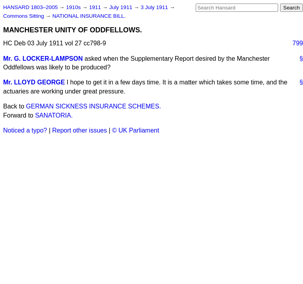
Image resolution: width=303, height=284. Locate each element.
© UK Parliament (135, 130)
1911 (96, 7)
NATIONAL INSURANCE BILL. (89, 16)
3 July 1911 (154, 7)
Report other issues (79, 130)
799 (297, 43)
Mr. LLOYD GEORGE (34, 82)
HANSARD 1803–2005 (30, 7)
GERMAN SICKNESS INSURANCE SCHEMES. (93, 106)
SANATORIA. (54, 115)
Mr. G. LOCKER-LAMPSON (43, 58)
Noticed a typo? (25, 130)
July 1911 (121, 7)
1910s (74, 7)
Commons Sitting (24, 16)
